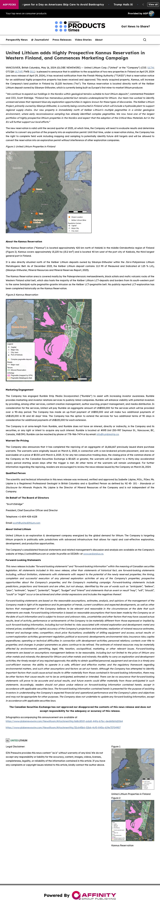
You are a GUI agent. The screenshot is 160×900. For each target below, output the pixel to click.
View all (153, 4)
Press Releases (61, 39)
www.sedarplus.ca (93, 553)
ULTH (151, 67)
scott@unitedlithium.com (26, 522)
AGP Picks (9, 4)
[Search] (144, 39)
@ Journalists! (40, 39)
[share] (152, 40)
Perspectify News (17, 39)
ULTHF (18, 71)
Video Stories (83, 39)
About (99, 39)
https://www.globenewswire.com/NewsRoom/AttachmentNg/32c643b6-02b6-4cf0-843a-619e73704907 (63, 727)
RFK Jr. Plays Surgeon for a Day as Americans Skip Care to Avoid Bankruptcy (56, 4)
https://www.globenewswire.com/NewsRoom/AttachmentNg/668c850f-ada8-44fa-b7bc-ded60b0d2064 (64, 721)
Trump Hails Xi (127, 4)
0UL (32, 71)
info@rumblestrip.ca (108, 434)
